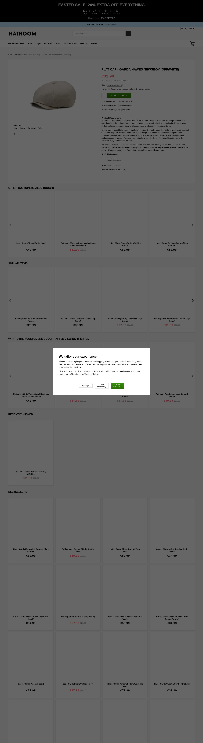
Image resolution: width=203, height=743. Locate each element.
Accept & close (117, 385)
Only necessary (101, 386)
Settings (85, 385)
